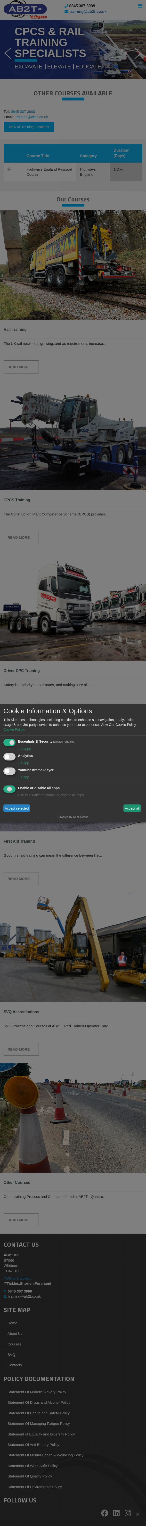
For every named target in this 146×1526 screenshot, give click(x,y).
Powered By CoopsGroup (73, 816)
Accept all (132, 808)
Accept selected (17, 808)
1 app (23, 763)
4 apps (24, 748)
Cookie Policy (13, 729)
